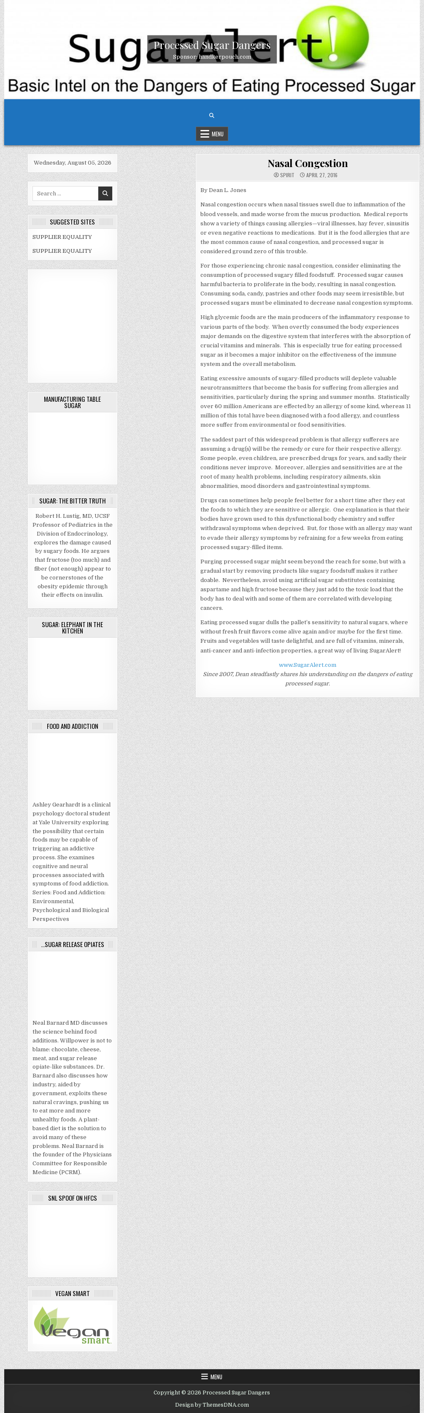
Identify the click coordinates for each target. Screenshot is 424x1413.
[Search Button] (211, 115)
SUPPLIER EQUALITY (62, 237)
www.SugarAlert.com (307, 665)
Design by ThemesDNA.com (212, 1405)
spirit (287, 175)
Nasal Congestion (307, 163)
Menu (218, 134)
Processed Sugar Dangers (212, 44)
